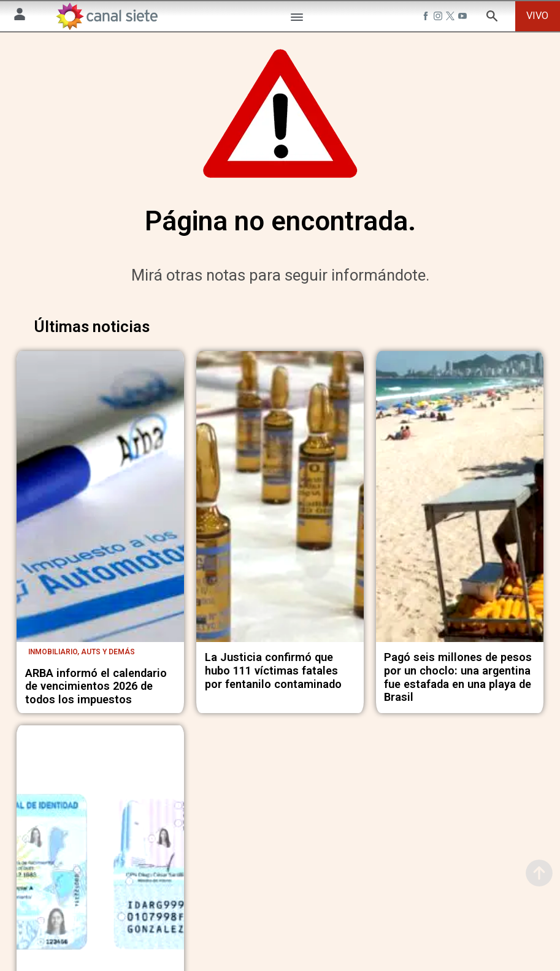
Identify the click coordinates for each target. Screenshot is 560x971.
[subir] (539, 873)
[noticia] (100, 503)
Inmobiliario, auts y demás (81, 657)
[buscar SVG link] (492, 18)
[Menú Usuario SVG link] (19, 16)
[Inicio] (106, 16)
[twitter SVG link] (451, 17)
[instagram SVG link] (439, 17)
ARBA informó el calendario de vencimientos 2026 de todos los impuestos (96, 692)
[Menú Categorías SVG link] (297, 19)
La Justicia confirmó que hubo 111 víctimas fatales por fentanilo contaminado (273, 676)
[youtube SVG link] (464, 17)
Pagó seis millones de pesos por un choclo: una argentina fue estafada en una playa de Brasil (458, 682)
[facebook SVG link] (427, 17)
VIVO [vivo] (537, 15)
